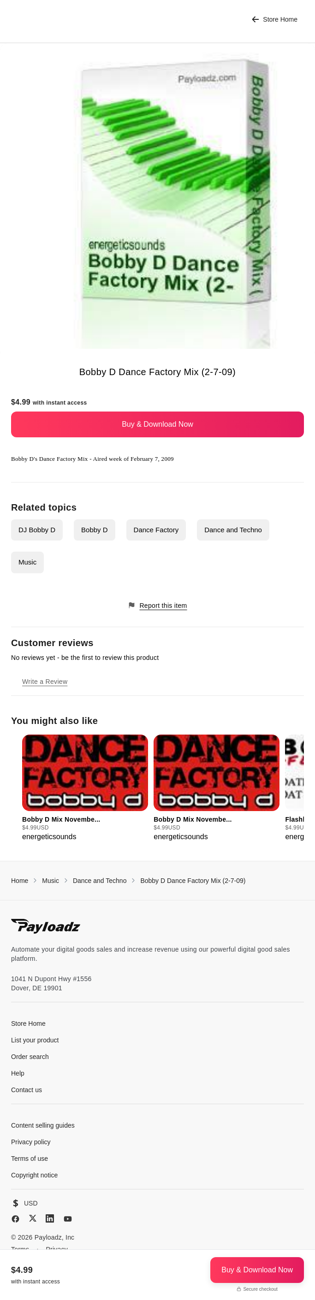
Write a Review (44, 681)
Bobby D (94, 530)
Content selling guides (43, 1125)
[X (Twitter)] (32, 1218)
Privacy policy (31, 1142)
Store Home (274, 20)
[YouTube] (67, 1219)
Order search (30, 1056)
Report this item (157, 605)
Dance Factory (156, 530)
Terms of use (29, 1158)
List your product (35, 1040)
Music (27, 562)
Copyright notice (34, 1175)
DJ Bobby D (36, 530)
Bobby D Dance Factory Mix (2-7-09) (192, 880)
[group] (85, 788)
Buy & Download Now (157, 424)
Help (17, 1073)
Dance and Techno (233, 530)
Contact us (26, 1090)
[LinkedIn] (50, 1218)
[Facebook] (15, 1219)
